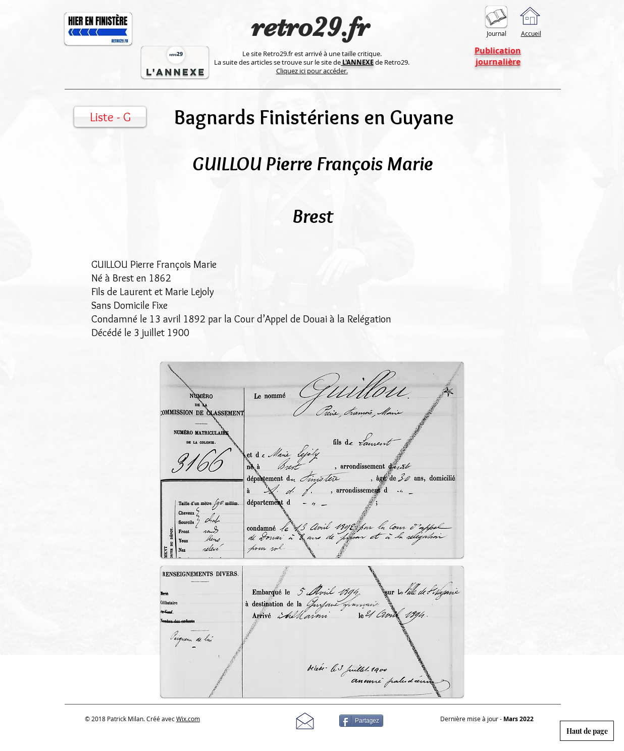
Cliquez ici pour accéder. (312, 70)
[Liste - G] (110, 117)
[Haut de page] (587, 731)
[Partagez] (361, 721)
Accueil (531, 33)
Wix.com (188, 719)
